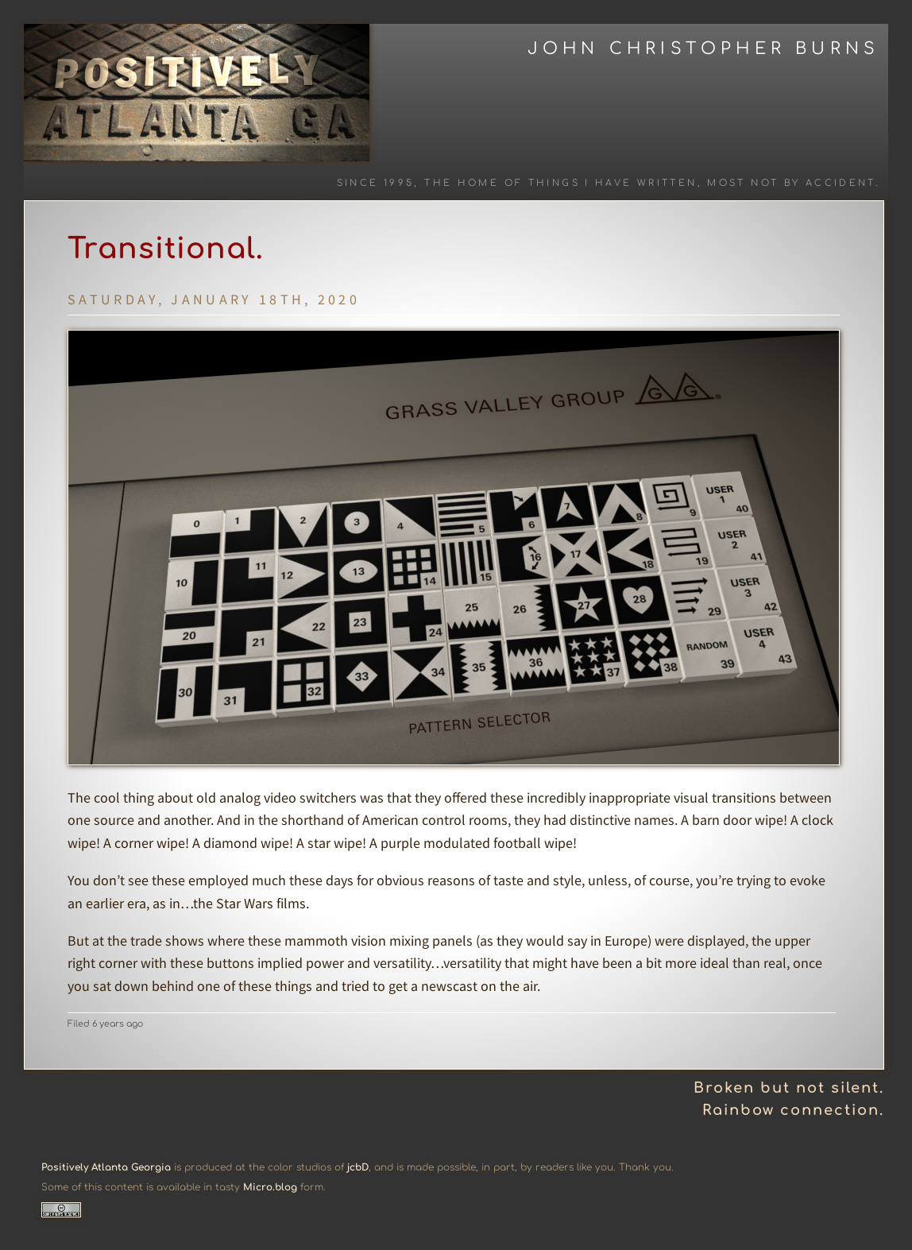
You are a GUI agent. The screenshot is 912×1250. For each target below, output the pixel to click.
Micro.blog (270, 1187)
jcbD (358, 1167)
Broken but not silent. (789, 1088)
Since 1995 (376, 183)
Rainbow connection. (793, 1110)
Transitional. (166, 249)
